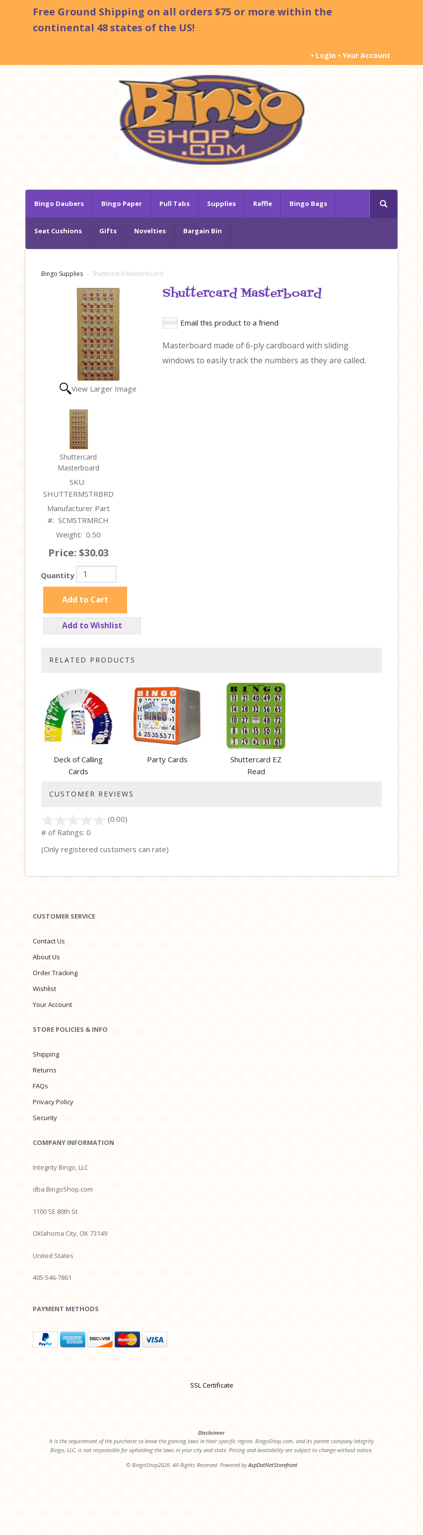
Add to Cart (85, 599)
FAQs (40, 1085)
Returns (45, 1070)
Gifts (108, 230)
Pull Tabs (174, 203)
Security (45, 1117)
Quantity (57, 575)
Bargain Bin (202, 230)
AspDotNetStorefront (272, 1464)
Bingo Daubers (59, 203)
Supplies (221, 203)
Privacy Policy (53, 1101)
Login (326, 55)
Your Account (366, 55)
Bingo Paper (121, 203)
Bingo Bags (308, 203)
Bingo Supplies (62, 273)
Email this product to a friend (229, 323)
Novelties (150, 230)
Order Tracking (55, 972)
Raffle (262, 203)
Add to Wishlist (92, 625)
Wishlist (44, 988)
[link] (211, 1367)
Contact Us (49, 940)
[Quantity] (96, 574)
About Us (46, 956)
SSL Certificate (211, 1385)
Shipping (46, 1054)
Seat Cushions (58, 230)
